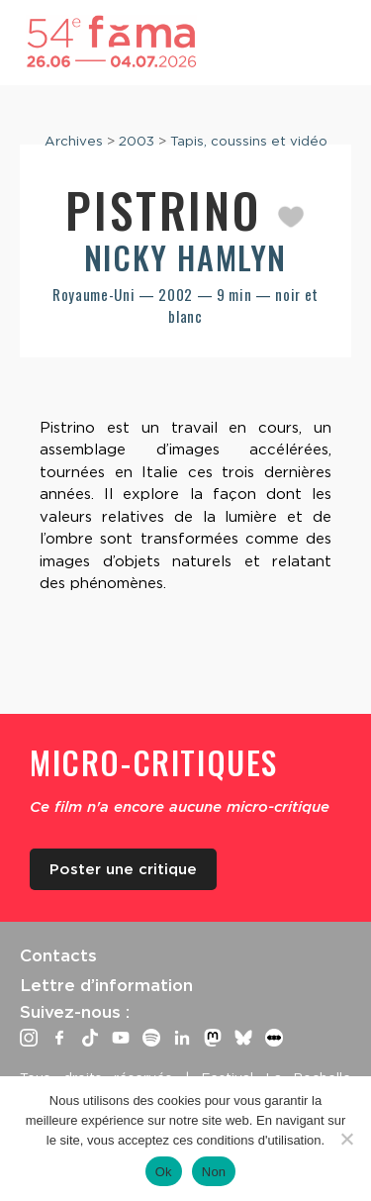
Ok (163, 1171)
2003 (136, 141)
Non (214, 1171)
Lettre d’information (106, 985)
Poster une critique (123, 869)
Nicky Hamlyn (185, 257)
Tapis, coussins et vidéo (248, 141)
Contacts (58, 955)
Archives (74, 141)
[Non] (346, 1139)
